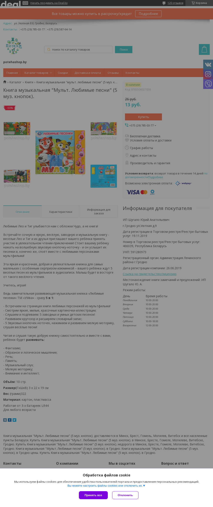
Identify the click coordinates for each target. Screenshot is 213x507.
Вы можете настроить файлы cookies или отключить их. (105, 485)
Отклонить (125, 495)
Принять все (93, 495)
